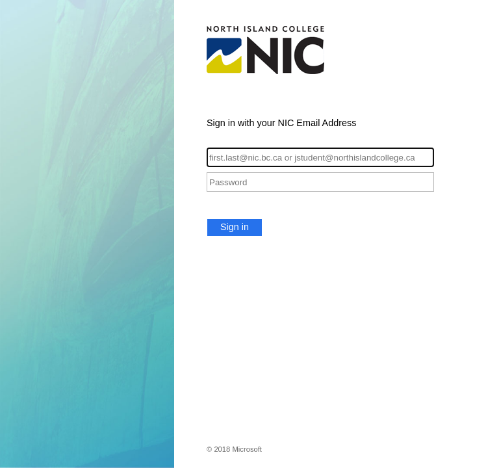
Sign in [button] (234, 227)
